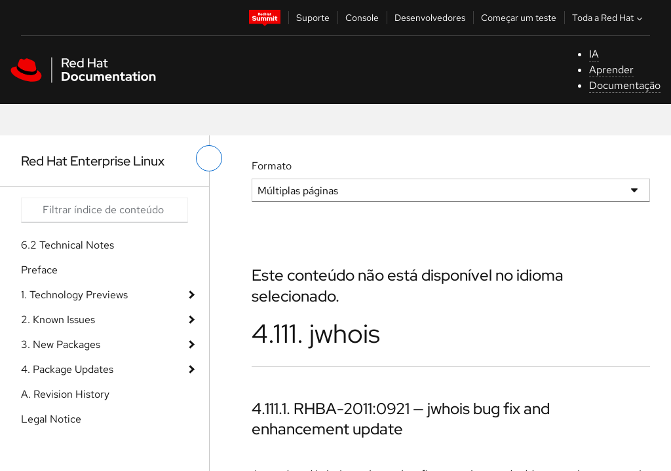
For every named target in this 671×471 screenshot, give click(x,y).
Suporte (313, 18)
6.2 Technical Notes (67, 245)
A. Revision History (65, 394)
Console (362, 18)
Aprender (611, 70)
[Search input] (104, 210)
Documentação (625, 85)
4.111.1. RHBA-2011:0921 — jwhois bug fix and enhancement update (401, 418)
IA (594, 54)
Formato (272, 166)
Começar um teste (518, 18)
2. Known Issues (58, 319)
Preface (39, 270)
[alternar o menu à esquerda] (209, 158)
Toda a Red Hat (608, 18)
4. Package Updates (67, 369)
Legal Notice (51, 419)
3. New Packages (60, 344)
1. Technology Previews (74, 295)
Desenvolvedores (429, 18)
